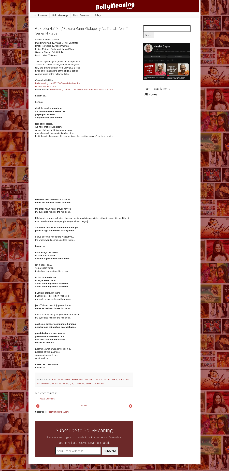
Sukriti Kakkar (95, 383)
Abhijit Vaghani (61, 379)
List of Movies (40, 15)
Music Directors (81, 15)
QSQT (73, 383)
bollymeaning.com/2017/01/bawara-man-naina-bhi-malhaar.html (81, 89)
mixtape (63, 383)
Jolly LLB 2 (95, 379)
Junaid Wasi (110, 379)
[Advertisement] (107, 61)
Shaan (80, 383)
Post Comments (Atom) (58, 412)
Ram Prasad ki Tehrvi (157, 89)
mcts (54, 383)
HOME (84, 406)
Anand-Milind (80, 379)
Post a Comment (46, 399)
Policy (97, 15)
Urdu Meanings (60, 15)
